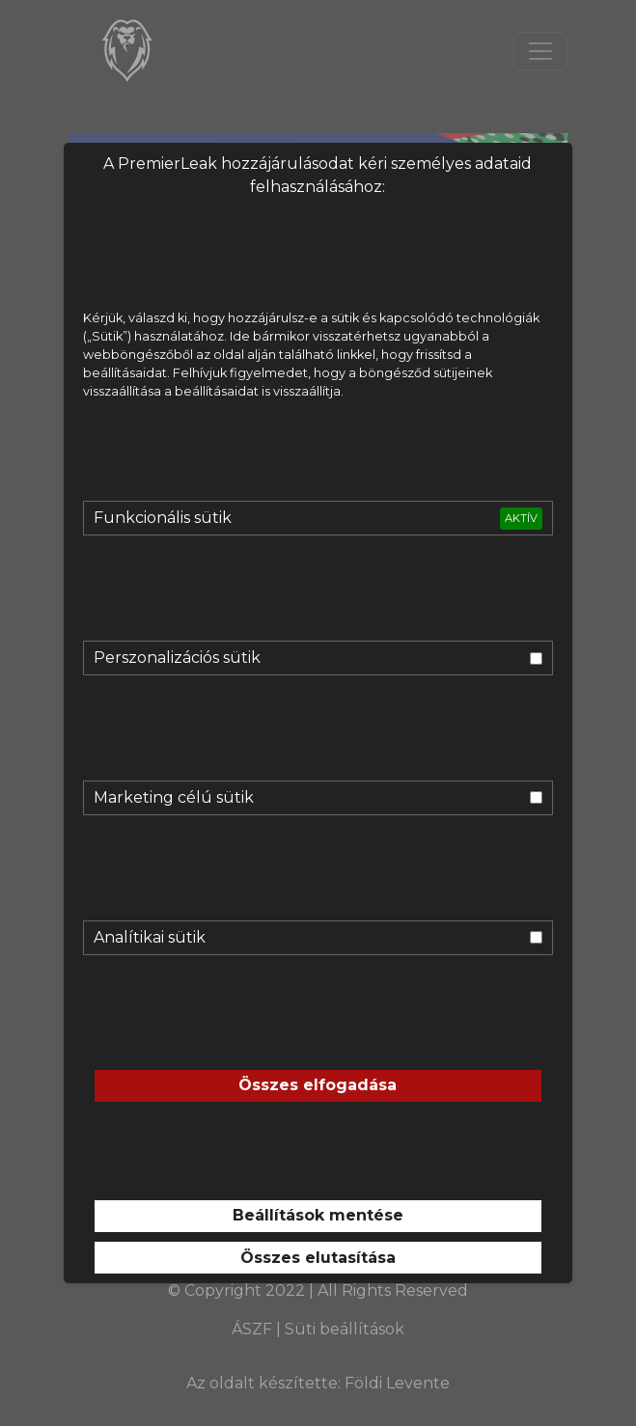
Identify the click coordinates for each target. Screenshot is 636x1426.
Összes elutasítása (318, 1257)
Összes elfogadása (317, 1085)
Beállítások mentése (318, 1215)
